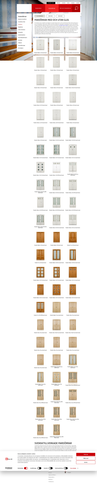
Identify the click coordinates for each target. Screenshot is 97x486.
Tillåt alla (86, 469)
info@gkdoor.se (38, 466)
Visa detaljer (73, 483)
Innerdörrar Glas (21, 21)
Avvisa (85, 477)
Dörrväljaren (20, 48)
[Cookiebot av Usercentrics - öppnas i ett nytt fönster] (9, 483)
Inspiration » (50, 466)
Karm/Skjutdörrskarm (22, 37)
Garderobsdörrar (21, 34)
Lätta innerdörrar (21, 29)
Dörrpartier (20, 32)
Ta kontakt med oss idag (63, 25)
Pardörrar (20, 24)
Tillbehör (20, 42)
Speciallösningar (21, 45)
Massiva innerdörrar (22, 19)
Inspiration (38, 8)
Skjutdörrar (20, 27)
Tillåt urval (85, 473)
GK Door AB (24, 8)
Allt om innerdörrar (65, 8)
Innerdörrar (52, 8)
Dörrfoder (20, 40)
